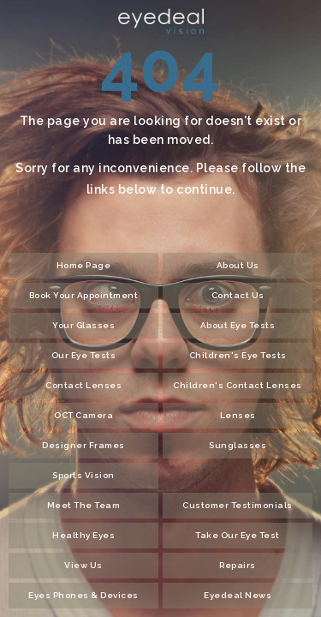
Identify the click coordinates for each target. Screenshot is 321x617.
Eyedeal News (237, 595)
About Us (238, 265)
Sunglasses (237, 445)
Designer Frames (83, 445)
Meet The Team (84, 505)
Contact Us (238, 295)
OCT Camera (83, 415)
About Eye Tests (238, 325)
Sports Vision (83, 475)
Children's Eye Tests (238, 355)
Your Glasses (83, 325)
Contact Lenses (83, 385)
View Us (83, 565)
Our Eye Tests (83, 355)
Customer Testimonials (237, 505)
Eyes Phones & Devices (83, 595)
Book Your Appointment (84, 295)
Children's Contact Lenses (237, 385)
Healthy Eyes (83, 535)
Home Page (83, 265)
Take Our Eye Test (237, 535)
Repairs (237, 565)
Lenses (238, 415)
